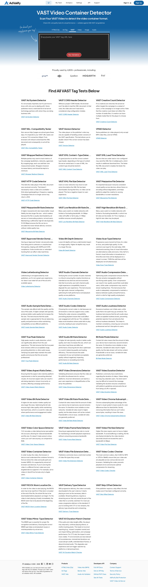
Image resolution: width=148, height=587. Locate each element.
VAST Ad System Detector (30, 117)
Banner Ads (82, 571)
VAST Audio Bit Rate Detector (69, 363)
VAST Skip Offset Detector (105, 494)
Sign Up (139, 3)
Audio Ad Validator (84, 574)
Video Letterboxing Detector (30, 286)
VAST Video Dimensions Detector (70, 387)
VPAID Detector (101, 138)
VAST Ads (65, 574)
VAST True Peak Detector (30, 361)
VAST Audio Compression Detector (108, 299)
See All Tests (98, 578)
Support (97, 3)
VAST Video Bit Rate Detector (31, 416)
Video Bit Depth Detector (67, 250)
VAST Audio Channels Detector (69, 299)
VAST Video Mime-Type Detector (32, 533)
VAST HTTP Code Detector (30, 200)
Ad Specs (69, 3)
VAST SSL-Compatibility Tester (31, 148)
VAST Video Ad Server (117, 581)
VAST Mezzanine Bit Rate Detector (33, 231)
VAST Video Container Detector (32, 478)
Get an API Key (99, 571)
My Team (59, 3)
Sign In (127, 3)
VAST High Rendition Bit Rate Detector (109, 222)
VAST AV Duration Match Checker (70, 552)
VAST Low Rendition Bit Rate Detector (72, 222)
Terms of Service (115, 571)
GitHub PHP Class (100, 574)
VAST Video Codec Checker (105, 471)
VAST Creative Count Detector (106, 122)
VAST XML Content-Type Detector (70, 169)
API (89, 3)
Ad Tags (64, 571)
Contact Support (115, 567)
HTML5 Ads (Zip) (67, 567)
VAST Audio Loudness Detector (107, 330)
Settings (79, 3)
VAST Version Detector (66, 145)
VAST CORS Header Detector (69, 114)
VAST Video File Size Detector (106, 444)
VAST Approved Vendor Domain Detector (35, 255)
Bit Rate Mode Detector (104, 358)
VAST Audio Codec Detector (68, 327)
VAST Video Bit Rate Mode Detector (71, 421)
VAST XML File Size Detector (69, 198)
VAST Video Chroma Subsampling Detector (111, 416)
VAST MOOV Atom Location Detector (34, 507)
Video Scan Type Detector (105, 265)
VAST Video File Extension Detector (71, 461)
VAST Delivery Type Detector (69, 511)
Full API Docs (98, 567)
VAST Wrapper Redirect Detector (32, 174)
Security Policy (115, 574)
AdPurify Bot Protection (118, 578)
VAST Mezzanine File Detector (106, 198)
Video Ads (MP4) (83, 567)
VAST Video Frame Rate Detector (70, 439)
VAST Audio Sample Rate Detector (33, 327)
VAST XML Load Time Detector (106, 172)
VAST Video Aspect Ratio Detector (33, 387)
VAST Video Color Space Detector (33, 444)
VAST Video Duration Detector (106, 392)
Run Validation (74, 55)
